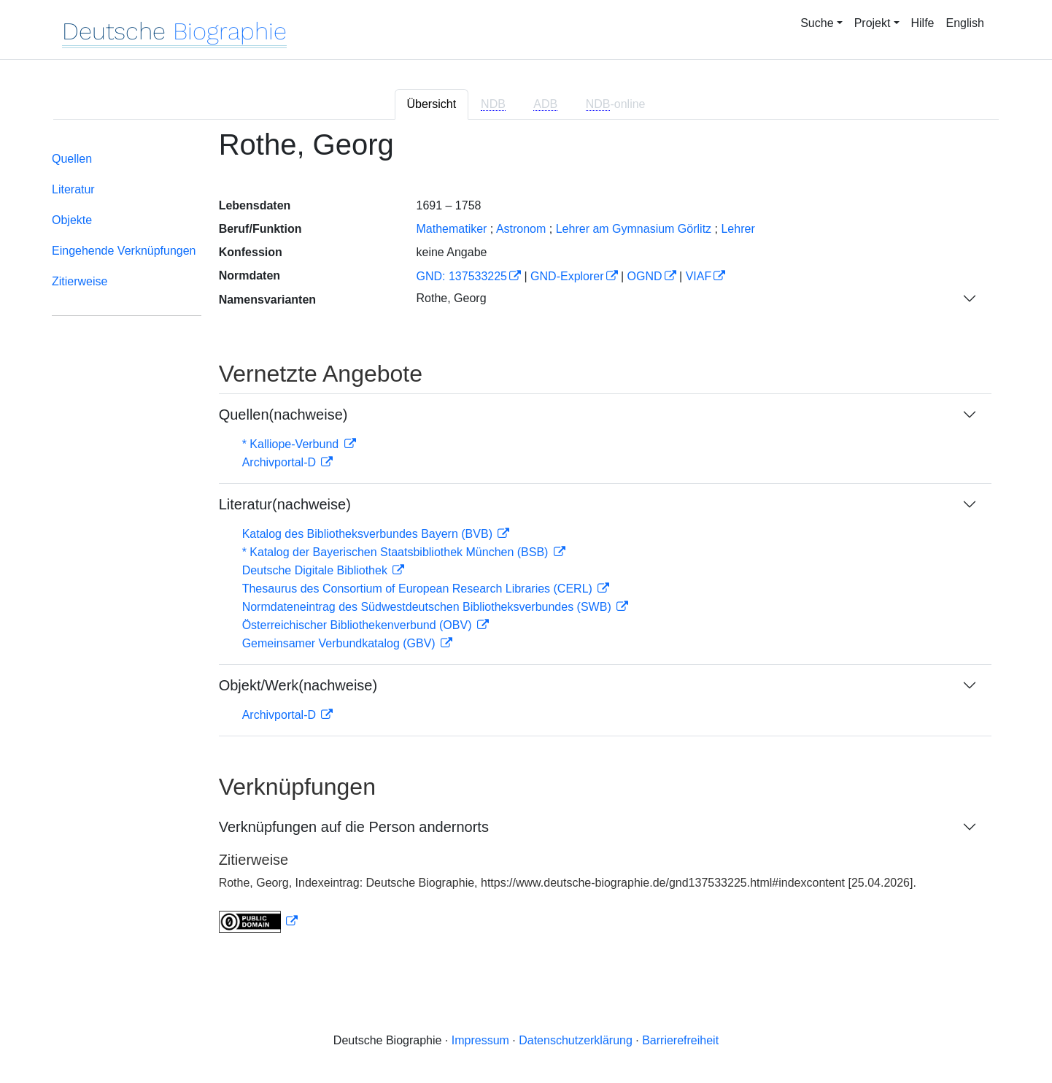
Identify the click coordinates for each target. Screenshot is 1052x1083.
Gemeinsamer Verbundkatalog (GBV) (340, 643)
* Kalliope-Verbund (292, 444)
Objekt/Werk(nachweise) (298, 685)
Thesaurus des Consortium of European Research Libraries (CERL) (419, 588)
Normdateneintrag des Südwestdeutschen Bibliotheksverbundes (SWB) (428, 607)
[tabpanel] (526, 539)
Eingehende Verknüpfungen (124, 250)
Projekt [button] (872, 23)
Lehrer (737, 229)
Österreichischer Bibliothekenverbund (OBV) (358, 625)
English (965, 23)
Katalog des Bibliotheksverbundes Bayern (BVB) (369, 534)
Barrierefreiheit (680, 1040)
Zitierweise (79, 281)
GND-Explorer (566, 276)
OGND (644, 276)
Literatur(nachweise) (285, 504)
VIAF (699, 276)
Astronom (521, 229)
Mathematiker (451, 229)
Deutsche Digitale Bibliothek (316, 570)
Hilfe (923, 23)
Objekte (72, 220)
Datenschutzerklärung (576, 1040)
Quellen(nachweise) (283, 414)
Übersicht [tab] (432, 104)
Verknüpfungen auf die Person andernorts (354, 827)
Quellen (72, 159)
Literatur (73, 189)
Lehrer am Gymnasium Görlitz (633, 229)
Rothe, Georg (451, 298)
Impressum (480, 1040)
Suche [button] (816, 23)
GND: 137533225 (461, 276)
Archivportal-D (281, 462)
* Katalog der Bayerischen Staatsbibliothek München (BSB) (397, 552)
